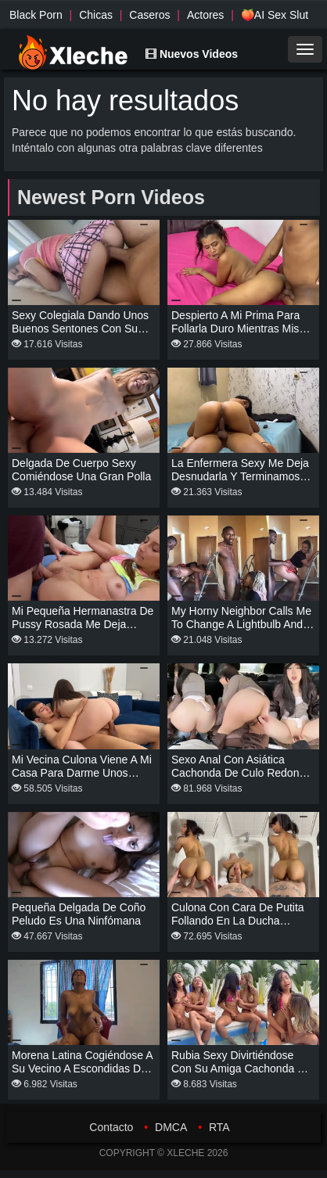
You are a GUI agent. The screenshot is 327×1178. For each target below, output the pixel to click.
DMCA (171, 1127)
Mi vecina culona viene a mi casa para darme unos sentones (82, 772)
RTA (219, 1127)
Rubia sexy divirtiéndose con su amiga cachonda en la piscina (241, 1068)
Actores (205, 15)
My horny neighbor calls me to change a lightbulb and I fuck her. (241, 624)
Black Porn (36, 15)
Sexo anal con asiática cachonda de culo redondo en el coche (241, 772)
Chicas (96, 15)
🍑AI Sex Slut (274, 15)
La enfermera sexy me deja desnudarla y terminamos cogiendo (240, 476)
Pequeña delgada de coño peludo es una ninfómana (79, 914)
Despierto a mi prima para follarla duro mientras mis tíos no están (235, 328)
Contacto (111, 1127)
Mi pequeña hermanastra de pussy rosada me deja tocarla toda (82, 624)
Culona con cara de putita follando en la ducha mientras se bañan (237, 920)
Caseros (149, 15)
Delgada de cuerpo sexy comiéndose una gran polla (81, 470)
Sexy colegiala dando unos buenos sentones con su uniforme (80, 328)
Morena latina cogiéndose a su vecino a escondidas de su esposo (82, 1068)
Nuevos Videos (192, 54)
